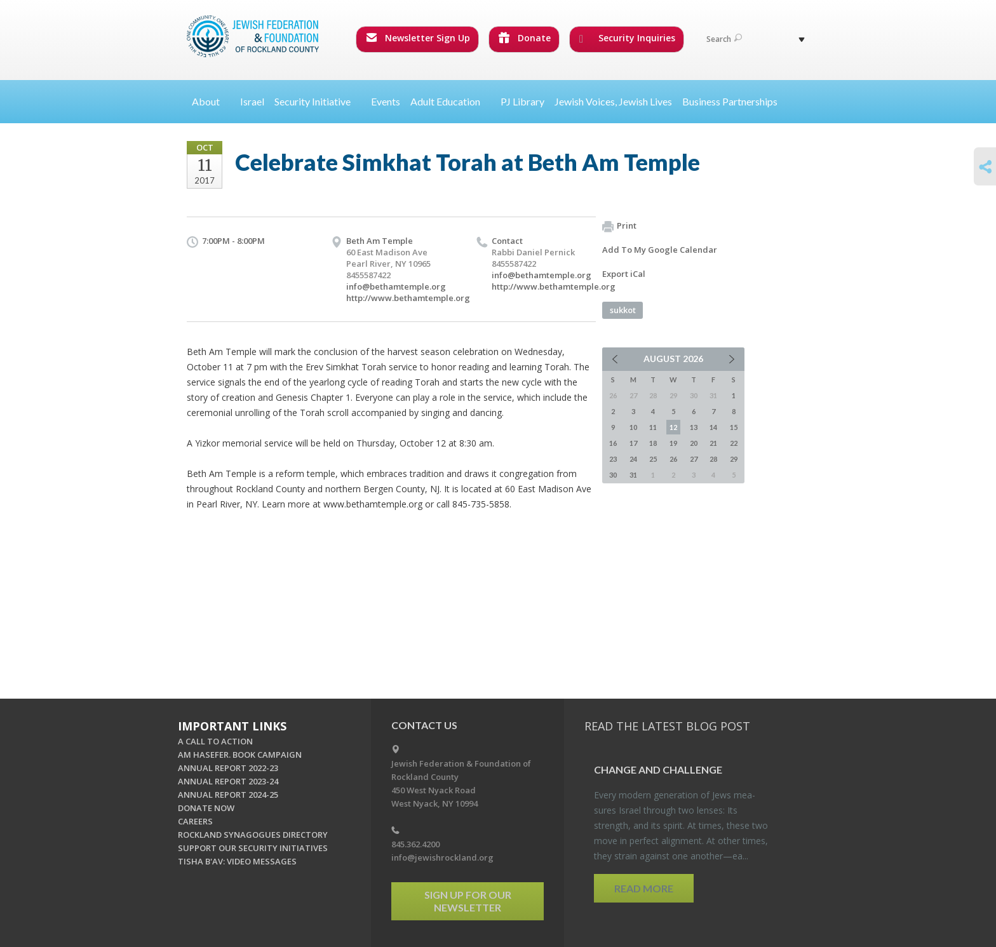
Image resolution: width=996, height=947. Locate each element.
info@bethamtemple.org (396, 286)
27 (693, 459)
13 (693, 427)
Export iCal (623, 273)
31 (633, 475)
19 (673, 443)
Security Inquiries (627, 38)
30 (613, 475)
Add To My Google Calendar (659, 249)
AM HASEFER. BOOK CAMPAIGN (240, 754)
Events (385, 101)
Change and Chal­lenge (658, 769)
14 (713, 427)
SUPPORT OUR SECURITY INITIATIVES (253, 848)
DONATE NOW (206, 808)
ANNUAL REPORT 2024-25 (228, 794)
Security (317, 101)
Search (724, 39)
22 (733, 443)
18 (653, 443)
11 (653, 427)
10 (633, 427)
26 (673, 459)
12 (673, 427)
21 (713, 443)
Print (619, 226)
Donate (525, 38)
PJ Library (522, 101)
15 (733, 427)
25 (653, 459)
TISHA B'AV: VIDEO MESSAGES (237, 861)
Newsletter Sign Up (418, 38)
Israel (252, 101)
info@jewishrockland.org (442, 857)
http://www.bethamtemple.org (408, 298)
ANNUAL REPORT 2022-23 (228, 768)
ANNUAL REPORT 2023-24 (228, 781)
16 (613, 443)
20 (693, 443)
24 (633, 459)
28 (713, 459)
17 (633, 443)
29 (733, 459)
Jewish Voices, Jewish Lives (613, 101)
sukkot (623, 310)
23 (613, 459)
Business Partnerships (729, 101)
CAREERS (195, 821)
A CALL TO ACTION (215, 741)
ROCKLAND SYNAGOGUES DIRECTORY (253, 834)
